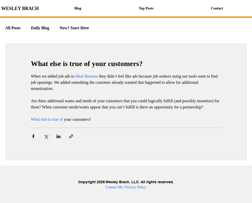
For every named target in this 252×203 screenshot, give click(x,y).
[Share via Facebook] (33, 136)
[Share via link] (71, 136)
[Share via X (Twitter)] (45, 136)
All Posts (13, 28)
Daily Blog (40, 28)
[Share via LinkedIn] (58, 136)
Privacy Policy (135, 187)
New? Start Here (74, 28)
